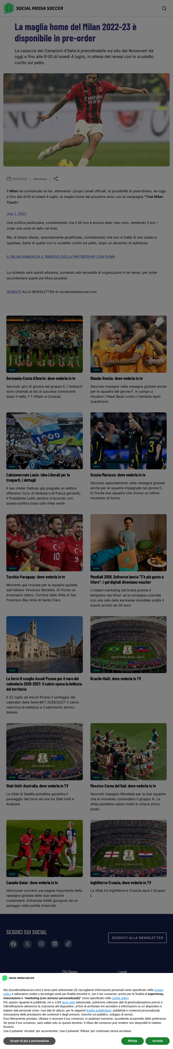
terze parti (68, 1002)
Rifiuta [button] (132, 1041)
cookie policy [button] (120, 998)
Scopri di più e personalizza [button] (29, 1041)
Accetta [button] (157, 1041)
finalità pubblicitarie (98, 1010)
